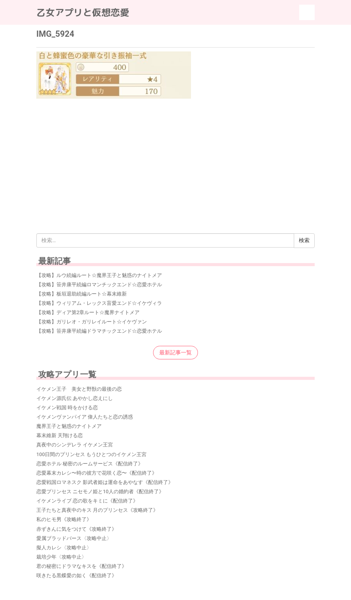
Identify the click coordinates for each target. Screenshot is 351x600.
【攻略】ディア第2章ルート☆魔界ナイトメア (88, 312)
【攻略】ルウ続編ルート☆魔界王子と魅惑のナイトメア (99, 275)
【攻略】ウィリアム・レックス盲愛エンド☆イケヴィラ (99, 303)
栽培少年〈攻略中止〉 (61, 557)
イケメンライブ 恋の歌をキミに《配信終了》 (87, 501)
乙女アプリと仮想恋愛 (82, 12)
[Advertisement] (175, 156)
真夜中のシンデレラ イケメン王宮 (74, 445)
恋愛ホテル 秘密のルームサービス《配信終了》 (89, 464)
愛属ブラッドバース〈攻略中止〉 (74, 538)
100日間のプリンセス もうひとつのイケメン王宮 (91, 454)
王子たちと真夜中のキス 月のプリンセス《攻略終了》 (97, 510)
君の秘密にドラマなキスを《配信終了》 (81, 566)
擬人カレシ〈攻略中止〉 (64, 547)
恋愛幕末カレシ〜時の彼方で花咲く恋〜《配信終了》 (96, 473)
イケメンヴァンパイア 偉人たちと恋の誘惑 (84, 417)
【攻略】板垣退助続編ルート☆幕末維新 (81, 294)
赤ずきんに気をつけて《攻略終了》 (76, 529)
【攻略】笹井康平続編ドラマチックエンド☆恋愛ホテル (99, 331)
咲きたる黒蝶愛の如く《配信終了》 (76, 575)
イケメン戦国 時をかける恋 (67, 407)
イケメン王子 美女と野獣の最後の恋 (79, 389)
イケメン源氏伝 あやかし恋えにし (74, 398)
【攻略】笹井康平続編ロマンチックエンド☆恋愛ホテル (99, 284)
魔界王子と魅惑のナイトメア (69, 426)
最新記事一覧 (175, 352)
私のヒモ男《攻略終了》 (64, 519)
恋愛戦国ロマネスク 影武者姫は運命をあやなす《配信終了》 (104, 482)
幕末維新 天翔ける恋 (59, 435)
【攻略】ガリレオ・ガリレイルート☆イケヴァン (91, 322)
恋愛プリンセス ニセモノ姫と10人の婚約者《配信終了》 (100, 491)
